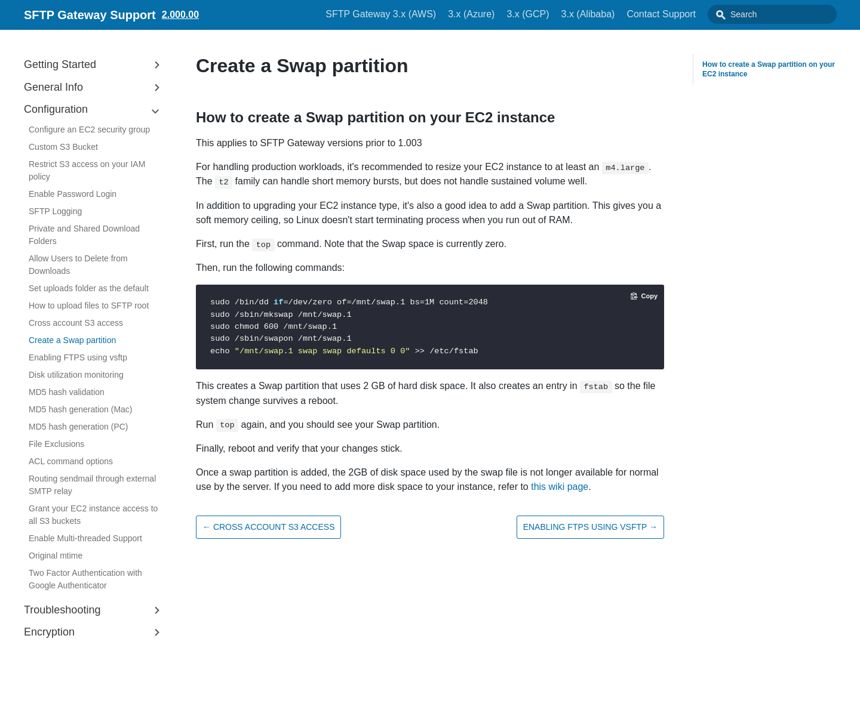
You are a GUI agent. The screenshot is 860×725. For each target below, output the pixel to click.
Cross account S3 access (76, 323)
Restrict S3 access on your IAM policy (87, 170)
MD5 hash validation (67, 392)
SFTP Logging (55, 211)
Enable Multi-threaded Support (85, 538)
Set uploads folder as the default (89, 288)
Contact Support (688, 14)
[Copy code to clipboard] (644, 296)
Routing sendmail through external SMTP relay (92, 485)
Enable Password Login (72, 194)
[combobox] (785, 14)
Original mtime (55, 555)
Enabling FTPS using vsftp (78, 357)
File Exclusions (56, 444)
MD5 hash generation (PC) (78, 426)
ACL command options (71, 461)
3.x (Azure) (498, 14)
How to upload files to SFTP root (89, 305)
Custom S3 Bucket (63, 147)
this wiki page (559, 487)
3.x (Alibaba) (615, 14)
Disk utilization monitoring (76, 375)
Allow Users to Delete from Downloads (78, 265)
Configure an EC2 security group (89, 129)
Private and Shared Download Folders (84, 235)
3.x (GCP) (554, 14)
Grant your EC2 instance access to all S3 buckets (93, 515)
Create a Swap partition (72, 340)
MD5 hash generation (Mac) (81, 409)
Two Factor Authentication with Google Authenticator (85, 579)
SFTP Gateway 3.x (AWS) (407, 14)
